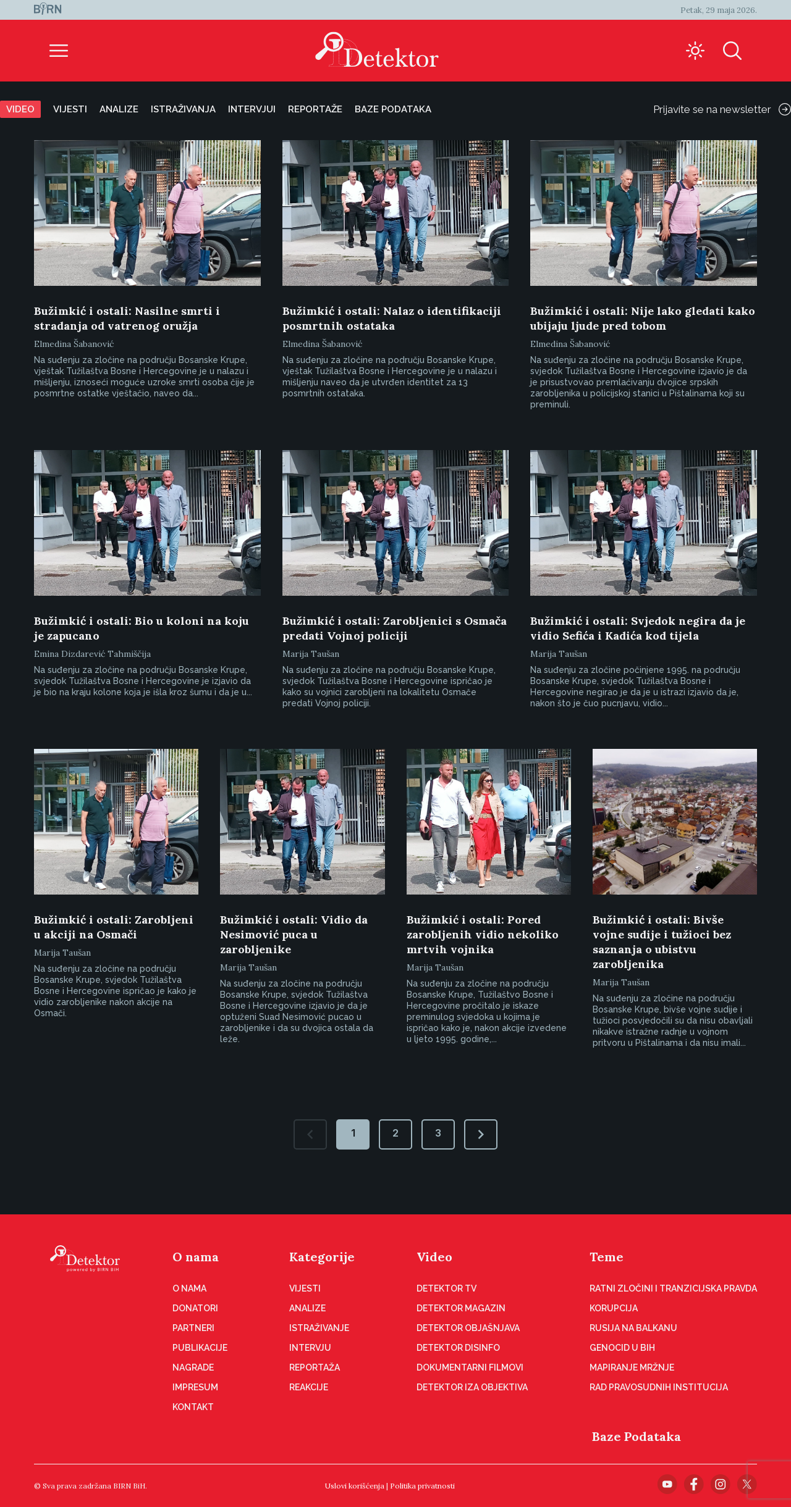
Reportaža (314, 1367)
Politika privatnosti (422, 1485)
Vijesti (70, 109)
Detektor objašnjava (468, 1328)
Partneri (193, 1328)
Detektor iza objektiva (472, 1387)
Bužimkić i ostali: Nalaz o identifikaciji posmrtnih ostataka (391, 318)
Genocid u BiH (622, 1348)
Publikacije (199, 1348)
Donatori (195, 1308)
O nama (195, 1256)
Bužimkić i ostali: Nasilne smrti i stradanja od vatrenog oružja (127, 318)
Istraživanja (183, 109)
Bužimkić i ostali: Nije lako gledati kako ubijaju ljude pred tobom (642, 318)
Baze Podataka (636, 1436)
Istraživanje (319, 1328)
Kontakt (193, 1407)
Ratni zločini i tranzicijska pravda (673, 1288)
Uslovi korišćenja (354, 1485)
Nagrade (193, 1367)
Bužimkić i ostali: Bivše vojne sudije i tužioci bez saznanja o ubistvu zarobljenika (662, 941)
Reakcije (308, 1387)
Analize (118, 109)
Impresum (195, 1387)
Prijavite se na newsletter (722, 109)
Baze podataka (393, 109)
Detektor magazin (461, 1308)
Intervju (310, 1348)
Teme (607, 1256)
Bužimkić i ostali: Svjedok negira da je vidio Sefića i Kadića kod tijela (637, 628)
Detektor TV (446, 1288)
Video (20, 109)
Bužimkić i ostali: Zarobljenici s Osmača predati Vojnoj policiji (394, 628)
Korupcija (614, 1308)
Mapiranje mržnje (632, 1367)
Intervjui (252, 109)
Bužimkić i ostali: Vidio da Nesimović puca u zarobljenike (294, 934)
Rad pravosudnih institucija (659, 1387)
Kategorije (322, 1256)
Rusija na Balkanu (633, 1328)
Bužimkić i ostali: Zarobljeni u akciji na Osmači (113, 926)
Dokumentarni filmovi (470, 1367)
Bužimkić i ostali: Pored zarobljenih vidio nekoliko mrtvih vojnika (483, 934)
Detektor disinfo (458, 1348)
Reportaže (315, 109)
